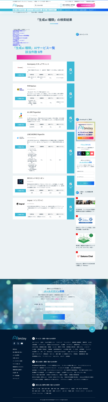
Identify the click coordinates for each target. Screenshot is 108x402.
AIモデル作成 (35, 347)
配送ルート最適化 (64, 374)
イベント (75, 10)
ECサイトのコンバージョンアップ (55, 370)
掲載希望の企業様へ (90, 1)
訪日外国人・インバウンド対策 (39, 370)
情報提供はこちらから (79, 1)
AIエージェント (35, 342)
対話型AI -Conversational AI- (53, 344)
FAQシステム (56, 356)
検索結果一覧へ (17, 45)
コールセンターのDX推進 (63, 367)
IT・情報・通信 (48, 393)
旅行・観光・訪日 (36, 391)
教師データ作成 (61, 347)
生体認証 (68, 356)
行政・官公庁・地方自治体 (82, 388)
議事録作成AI (77, 344)
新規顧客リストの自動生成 (38, 372)
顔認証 (49, 347)
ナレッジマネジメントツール (84, 365)
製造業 (72, 388)
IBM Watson (49, 351)
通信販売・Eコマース (65, 388)
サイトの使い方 (69, 1)
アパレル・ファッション (37, 393)
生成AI (42, 342)
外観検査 (50, 349)
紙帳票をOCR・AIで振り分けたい (51, 379)
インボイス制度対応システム (54, 365)
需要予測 (85, 342)
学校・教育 (48, 391)
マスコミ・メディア (80, 391)
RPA (42, 351)
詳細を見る (21, 75)
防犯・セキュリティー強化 (80, 372)
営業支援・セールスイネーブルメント (48, 367)
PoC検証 (34, 349)
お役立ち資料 (83, 10)
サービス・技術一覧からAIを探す (46, 338)
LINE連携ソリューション (67, 372)
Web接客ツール (35, 351)
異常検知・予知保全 (42, 349)
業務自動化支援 (82, 351)
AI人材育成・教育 (67, 349)
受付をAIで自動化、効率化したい (39, 377)
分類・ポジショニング (73, 351)
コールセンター (89, 391)
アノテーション (42, 344)
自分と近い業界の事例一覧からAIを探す (48, 385)
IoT (44, 351)
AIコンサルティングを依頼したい (81, 379)
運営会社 (15, 349)
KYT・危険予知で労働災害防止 (70, 370)
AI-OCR (89, 342)
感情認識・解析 (43, 347)
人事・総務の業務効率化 (75, 367)
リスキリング (59, 342)
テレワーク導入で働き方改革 (38, 374)
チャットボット (67, 342)
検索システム (80, 347)
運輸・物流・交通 (55, 388)
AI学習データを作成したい (52, 374)
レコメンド (86, 347)
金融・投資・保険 (46, 388)
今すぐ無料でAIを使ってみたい (85, 370)
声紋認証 (76, 354)
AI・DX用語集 (16, 375)
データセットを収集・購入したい (69, 365)
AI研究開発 (81, 349)
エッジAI (54, 347)
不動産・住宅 (71, 391)
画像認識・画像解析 (76, 342)
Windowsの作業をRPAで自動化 (86, 377)
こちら (57, 299)
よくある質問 (16, 355)
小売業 (43, 391)
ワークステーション (47, 356)
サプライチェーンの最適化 (66, 379)
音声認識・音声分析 (71, 347)
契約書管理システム (36, 356)
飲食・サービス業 (36, 388)
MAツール (52, 354)
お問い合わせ (16, 358)
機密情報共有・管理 (83, 354)
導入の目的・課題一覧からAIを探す (46, 361)
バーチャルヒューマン (86, 344)
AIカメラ (62, 356)
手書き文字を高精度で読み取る (71, 377)
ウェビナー (91, 10)
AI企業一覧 (15, 372)
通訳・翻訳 (58, 354)
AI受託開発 (34, 344)
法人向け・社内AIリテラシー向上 (55, 377)
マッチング (88, 349)
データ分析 (75, 349)
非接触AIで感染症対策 (74, 374)
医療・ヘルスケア (57, 391)
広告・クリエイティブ (37, 354)
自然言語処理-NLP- (58, 349)
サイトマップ (16, 378)
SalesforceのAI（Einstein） (60, 351)
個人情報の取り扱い (17, 352)
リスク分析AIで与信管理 (37, 379)
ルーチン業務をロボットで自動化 (53, 372)
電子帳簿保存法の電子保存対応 (39, 365)
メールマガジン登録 (17, 361)
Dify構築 (63, 344)
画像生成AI (46, 354)
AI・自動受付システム (67, 354)
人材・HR (64, 391)
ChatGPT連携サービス (50, 342)
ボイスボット (69, 344)
